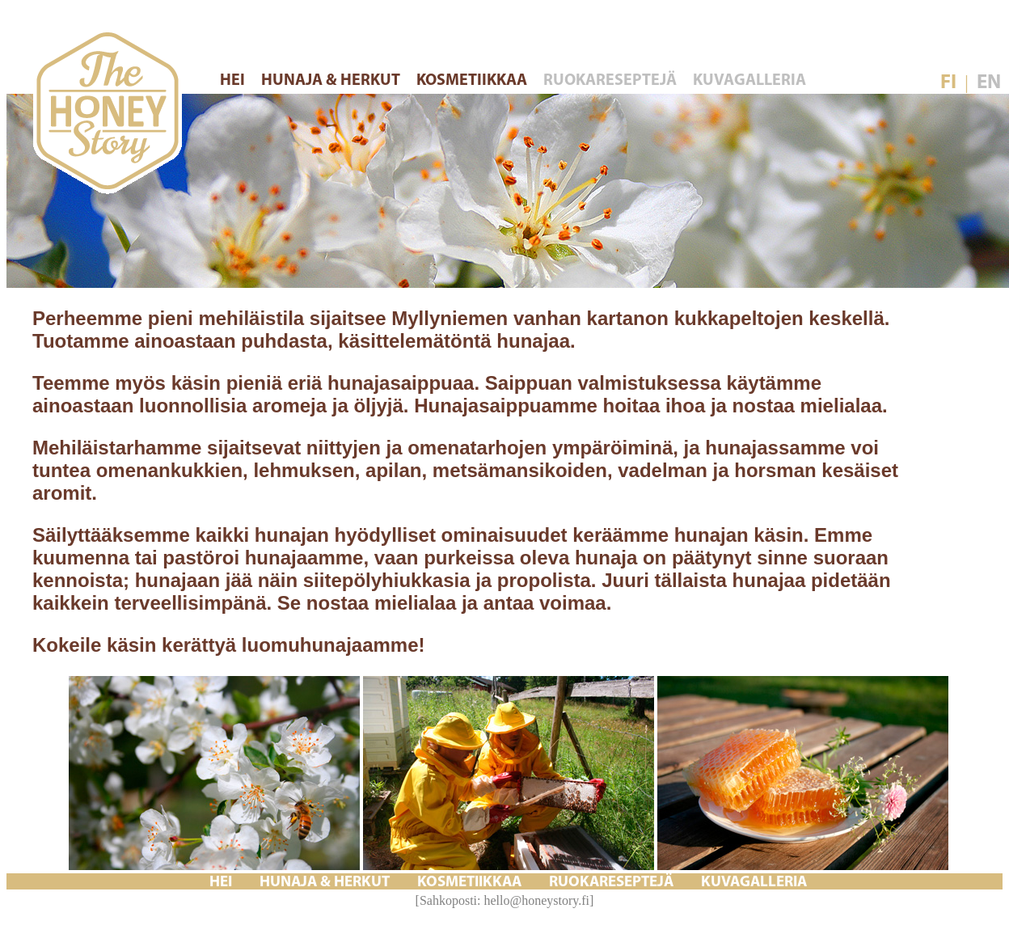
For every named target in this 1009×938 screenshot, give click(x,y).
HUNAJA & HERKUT (332, 81)
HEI (234, 81)
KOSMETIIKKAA (473, 81)
